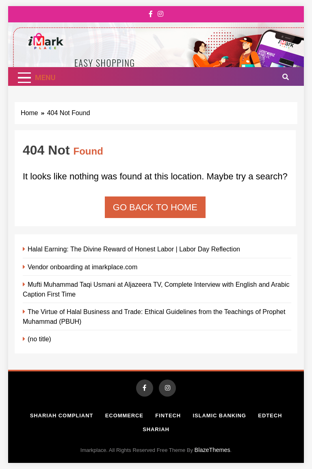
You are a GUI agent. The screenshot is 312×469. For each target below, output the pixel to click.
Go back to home (155, 207)
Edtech (270, 415)
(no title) (39, 338)
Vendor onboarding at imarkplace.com (82, 266)
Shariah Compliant (61, 415)
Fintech (168, 415)
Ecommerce (124, 415)
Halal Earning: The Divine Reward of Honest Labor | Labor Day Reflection (134, 249)
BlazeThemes (212, 450)
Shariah (156, 429)
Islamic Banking (219, 415)
